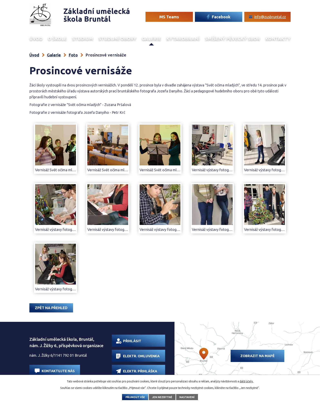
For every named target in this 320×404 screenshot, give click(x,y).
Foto (73, 55)
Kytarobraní (183, 38)
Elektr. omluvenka (138, 356)
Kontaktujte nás (55, 371)
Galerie (151, 38)
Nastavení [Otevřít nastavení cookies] (186, 397)
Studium (82, 38)
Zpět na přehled (51, 308)
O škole (57, 38)
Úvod (35, 38)
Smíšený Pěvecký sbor (232, 38)
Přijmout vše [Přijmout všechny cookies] (135, 397)
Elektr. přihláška (136, 371)
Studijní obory (117, 38)
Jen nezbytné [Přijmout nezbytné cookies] (162, 397)
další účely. (246, 381)
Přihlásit (128, 341)
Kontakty (278, 38)
